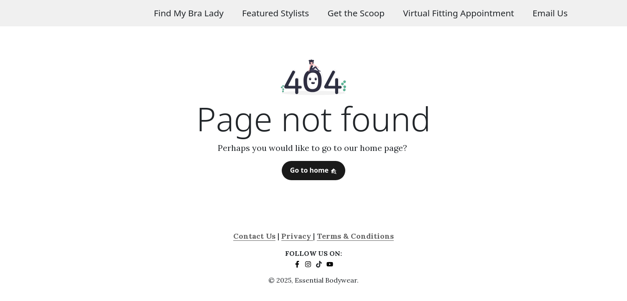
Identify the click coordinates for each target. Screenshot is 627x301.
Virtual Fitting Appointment (458, 13)
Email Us (550, 13)
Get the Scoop (356, 13)
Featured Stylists (275, 13)
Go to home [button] (313, 170)
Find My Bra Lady (189, 13)
